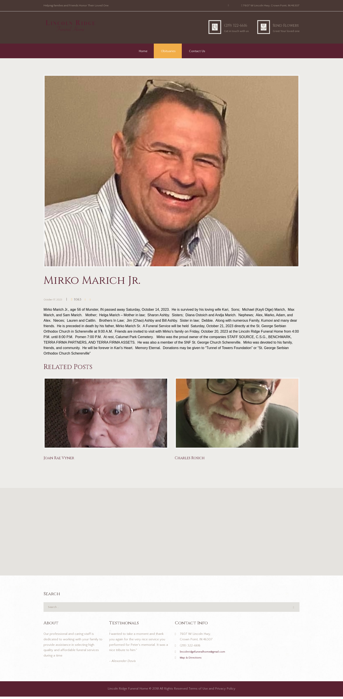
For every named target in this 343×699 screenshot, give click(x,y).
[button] (171, 529)
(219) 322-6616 (218, 25)
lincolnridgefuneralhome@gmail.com (206, 654)
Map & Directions (192, 660)
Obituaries (168, 51)
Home (143, 51)
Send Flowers (279, 25)
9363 (83, 300)
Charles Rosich (193, 458)
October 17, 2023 (56, 300)
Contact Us (197, 51)
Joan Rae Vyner (62, 458)
